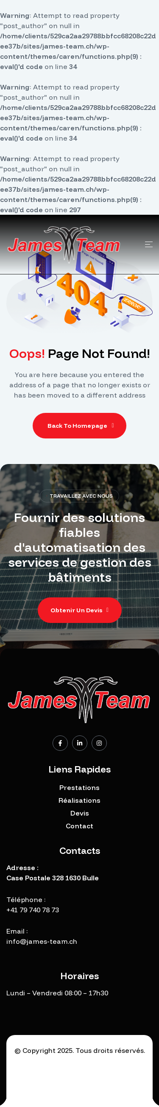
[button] (80, 610)
